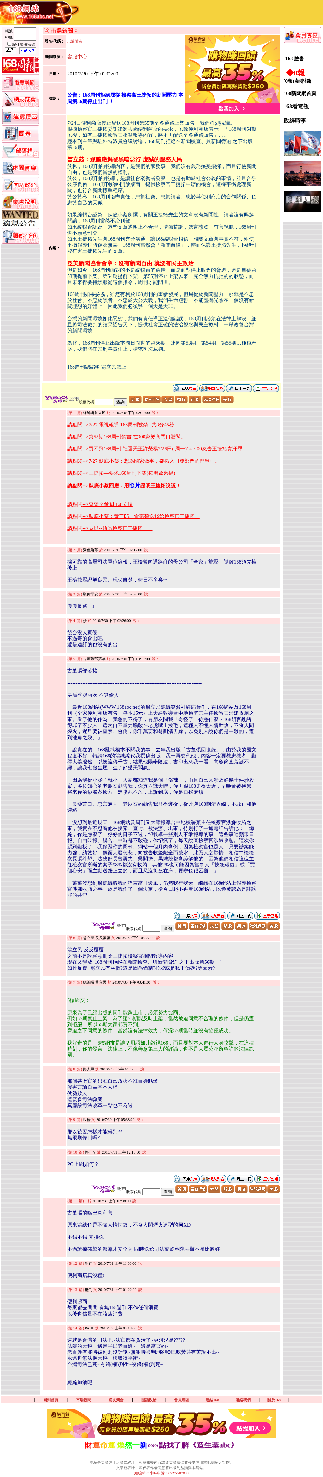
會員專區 (181, 1400)
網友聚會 (116, 1400)
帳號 (9, 31)
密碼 (9, 37)
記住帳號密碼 (23, 44)
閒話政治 (148, 1400)
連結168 (212, 1400)
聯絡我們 (243, 1400)
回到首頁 (50, 1400)
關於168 (274, 1400)
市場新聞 (83, 1400)
